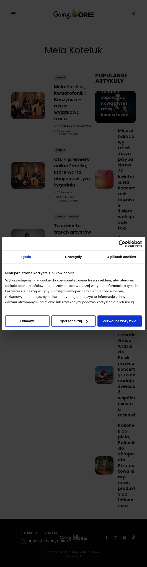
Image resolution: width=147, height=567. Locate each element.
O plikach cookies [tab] (121, 257)
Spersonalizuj (74, 321)
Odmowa (27, 321)
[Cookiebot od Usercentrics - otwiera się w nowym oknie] (122, 243)
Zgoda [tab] (26, 257)
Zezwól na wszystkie (119, 321)
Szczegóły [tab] (73, 257)
